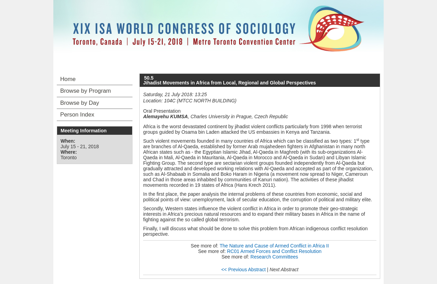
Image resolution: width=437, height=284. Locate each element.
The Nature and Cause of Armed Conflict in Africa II (274, 245)
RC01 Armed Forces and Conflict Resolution (274, 251)
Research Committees (274, 257)
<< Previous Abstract (243, 269)
